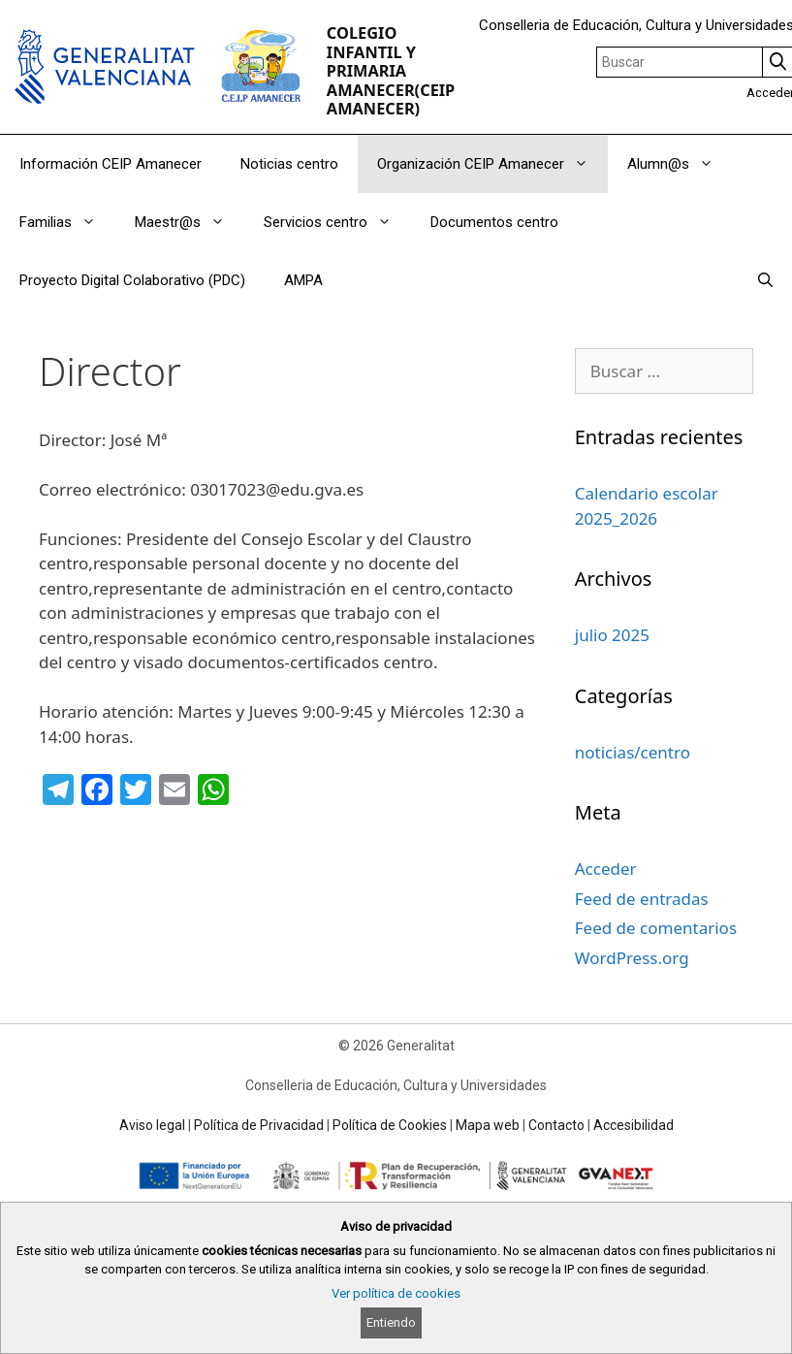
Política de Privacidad (259, 1125)
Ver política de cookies (396, 1293)
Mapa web (488, 1125)
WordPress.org (632, 958)
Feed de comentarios (656, 928)
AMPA (303, 280)
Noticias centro (289, 164)
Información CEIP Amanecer (110, 164)
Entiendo (391, 1323)
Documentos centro (494, 222)
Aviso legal (152, 1125)
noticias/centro (632, 752)
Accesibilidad (633, 1125)
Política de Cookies (390, 1125)
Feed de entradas (642, 898)
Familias (67, 222)
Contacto (556, 1125)
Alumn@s (680, 164)
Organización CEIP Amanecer (492, 164)
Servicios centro (337, 222)
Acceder (606, 868)
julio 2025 (612, 635)
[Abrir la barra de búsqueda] (765, 280)
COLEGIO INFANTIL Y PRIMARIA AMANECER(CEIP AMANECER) (391, 70)
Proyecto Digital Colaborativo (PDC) (132, 280)
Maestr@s (189, 222)
